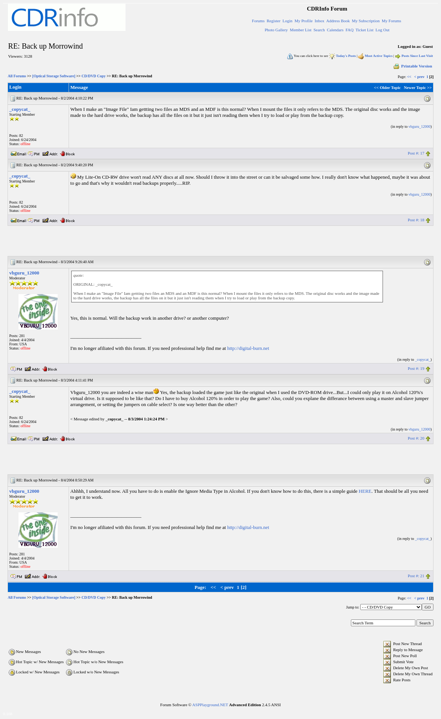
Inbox (320, 20)
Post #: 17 (416, 153)
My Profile (303, 20)
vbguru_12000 (419, 126)
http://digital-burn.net (248, 348)
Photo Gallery (276, 30)
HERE (365, 491)
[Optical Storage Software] (53, 76)
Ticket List (364, 30)
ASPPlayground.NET (210, 704)
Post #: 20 (416, 438)
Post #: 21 (416, 575)
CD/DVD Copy (93, 76)
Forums (258, 20)
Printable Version (412, 66)
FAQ (350, 30)
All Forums (17, 76)
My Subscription (366, 20)
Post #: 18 (416, 220)
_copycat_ (20, 109)
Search (319, 30)
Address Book (338, 20)
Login (287, 20)
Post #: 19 (416, 368)
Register (273, 20)
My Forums (391, 20)
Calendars (335, 30)
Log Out (382, 30)
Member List (300, 30)
